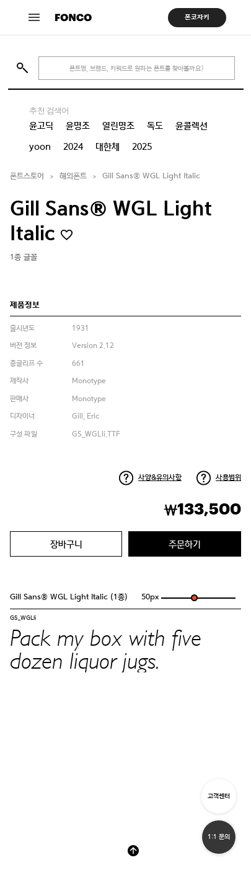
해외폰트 (73, 176)
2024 (73, 146)
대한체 (107, 146)
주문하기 (185, 544)
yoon (40, 146)
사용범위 (228, 477)
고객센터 (219, 796)
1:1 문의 (219, 837)
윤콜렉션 (191, 125)
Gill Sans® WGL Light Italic (151, 176)
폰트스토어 (27, 176)
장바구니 (66, 544)
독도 (155, 125)
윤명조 (78, 125)
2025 (142, 146)
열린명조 (118, 125)
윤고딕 (41, 125)
